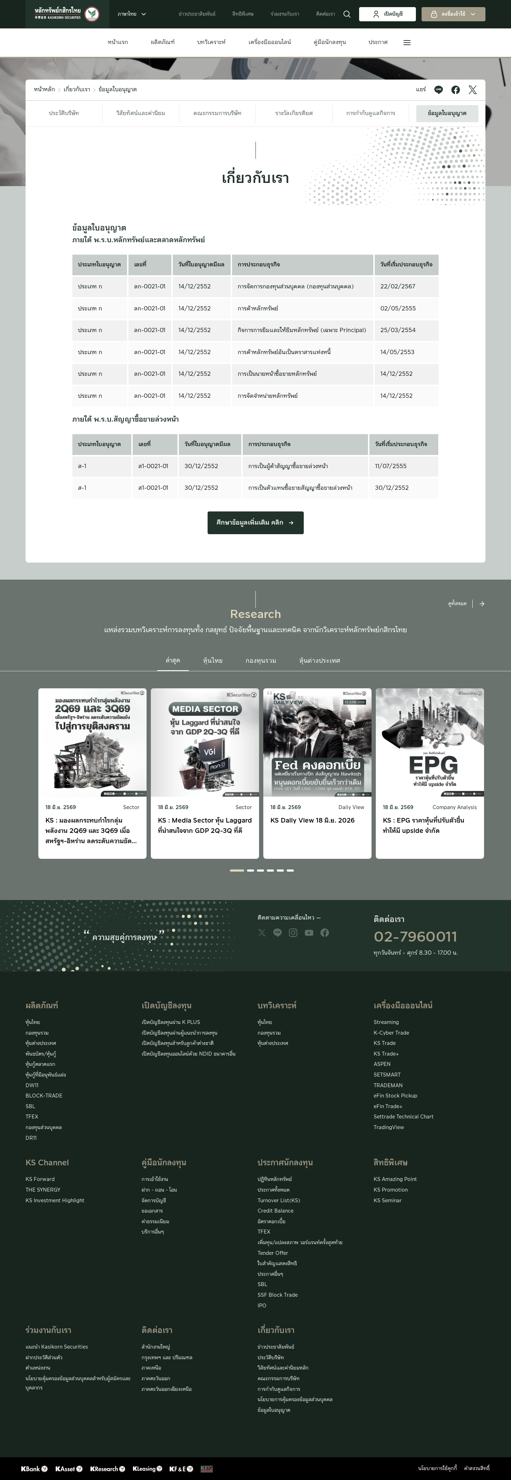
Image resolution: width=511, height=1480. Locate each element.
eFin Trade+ (388, 1106)
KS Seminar (388, 1200)
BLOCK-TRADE (44, 1096)
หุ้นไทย (33, 1022)
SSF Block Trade (278, 1295)
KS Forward (40, 1179)
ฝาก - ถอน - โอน (159, 1190)
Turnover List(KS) (279, 1200)
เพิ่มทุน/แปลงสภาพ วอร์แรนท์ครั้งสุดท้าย (300, 1242)
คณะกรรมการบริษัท (217, 113)
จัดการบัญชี (154, 1200)
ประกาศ (378, 42)
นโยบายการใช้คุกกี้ (437, 1468)
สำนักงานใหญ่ (156, 1347)
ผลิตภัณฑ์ (163, 42)
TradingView (389, 1127)
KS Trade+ (386, 1054)
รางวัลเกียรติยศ (294, 113)
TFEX (32, 1117)
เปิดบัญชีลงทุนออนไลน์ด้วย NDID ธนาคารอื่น (189, 1054)
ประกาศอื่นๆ (270, 1274)
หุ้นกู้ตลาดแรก (40, 1064)
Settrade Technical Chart (404, 1117)
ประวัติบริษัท (64, 113)
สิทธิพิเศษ (243, 14)
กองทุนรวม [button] (261, 660)
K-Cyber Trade (391, 1033)
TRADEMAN (388, 1085)
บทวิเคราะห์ (211, 42)
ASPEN (382, 1064)
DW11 (32, 1085)
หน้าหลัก (44, 89)
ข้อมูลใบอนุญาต (118, 89)
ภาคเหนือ (151, 1368)
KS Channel (47, 1163)
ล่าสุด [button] (173, 660)
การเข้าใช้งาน (155, 1179)
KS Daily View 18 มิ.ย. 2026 (312, 820)
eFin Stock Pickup (395, 1096)
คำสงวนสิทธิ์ (477, 1468)
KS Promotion (391, 1190)
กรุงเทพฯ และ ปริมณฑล (167, 1357)
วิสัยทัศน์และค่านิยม (140, 113)
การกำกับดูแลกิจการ (370, 113)
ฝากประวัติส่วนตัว (44, 1357)
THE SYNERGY (43, 1190)
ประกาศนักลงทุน (285, 1163)
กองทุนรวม (37, 1033)
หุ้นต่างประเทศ (41, 1043)
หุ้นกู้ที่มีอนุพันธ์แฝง (46, 1075)
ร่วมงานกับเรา (285, 14)
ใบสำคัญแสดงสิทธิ (277, 1263)
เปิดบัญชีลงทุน (167, 1006)
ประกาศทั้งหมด (274, 1190)
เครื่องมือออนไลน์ (269, 42)
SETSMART (387, 1075)
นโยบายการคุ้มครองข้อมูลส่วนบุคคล (295, 1399)
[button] (347, 14)
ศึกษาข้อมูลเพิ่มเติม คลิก (255, 522)
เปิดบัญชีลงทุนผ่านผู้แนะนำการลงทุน (180, 1033)
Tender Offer (273, 1253)
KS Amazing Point (395, 1179)
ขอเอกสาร (152, 1211)
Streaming (386, 1022)
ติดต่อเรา (325, 14)
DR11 (31, 1138)
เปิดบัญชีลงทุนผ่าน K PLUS (171, 1022)
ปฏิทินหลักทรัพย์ (275, 1179)
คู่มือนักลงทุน (330, 42)
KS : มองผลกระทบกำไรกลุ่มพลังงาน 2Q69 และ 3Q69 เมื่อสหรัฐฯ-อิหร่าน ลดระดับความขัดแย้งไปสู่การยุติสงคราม (88, 831)
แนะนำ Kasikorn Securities (57, 1347)
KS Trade (385, 1043)
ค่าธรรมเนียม (155, 1221)
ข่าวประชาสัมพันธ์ (197, 14)
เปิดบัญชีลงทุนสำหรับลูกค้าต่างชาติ (178, 1043)
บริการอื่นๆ (153, 1232)
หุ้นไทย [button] (213, 660)
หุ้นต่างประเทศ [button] (319, 660)
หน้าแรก (118, 42)
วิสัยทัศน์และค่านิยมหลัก (283, 1368)
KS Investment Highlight (55, 1200)
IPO (262, 1306)
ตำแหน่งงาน (38, 1368)
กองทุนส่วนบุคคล (44, 1127)
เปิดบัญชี (388, 14)
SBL (30, 1106)
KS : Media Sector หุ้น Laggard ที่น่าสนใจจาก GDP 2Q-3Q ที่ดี (205, 825)
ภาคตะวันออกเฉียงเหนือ (167, 1389)
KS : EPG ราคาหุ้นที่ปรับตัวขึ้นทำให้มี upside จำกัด (424, 825)
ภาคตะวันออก (156, 1378)
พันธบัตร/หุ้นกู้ (41, 1054)
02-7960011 (415, 937)
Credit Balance (275, 1211)
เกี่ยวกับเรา (77, 89)
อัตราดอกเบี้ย (272, 1221)
